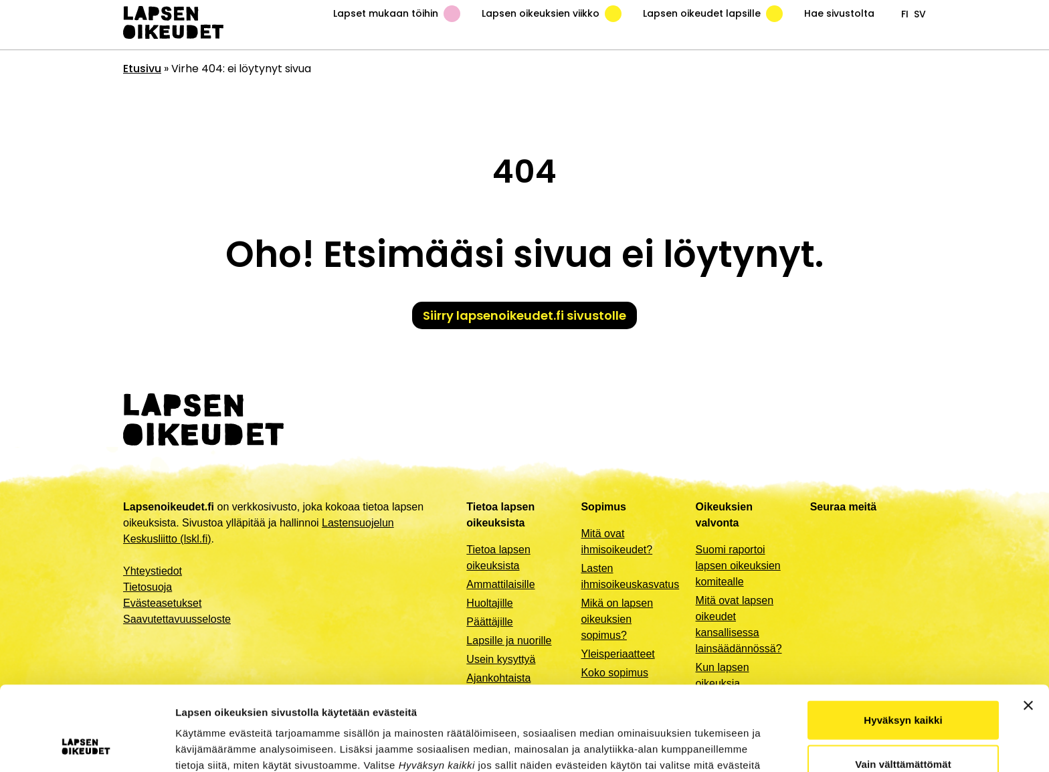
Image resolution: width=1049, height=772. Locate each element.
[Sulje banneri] (1028, 626)
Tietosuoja (147, 587)
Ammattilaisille (500, 584)
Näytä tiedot (715, 745)
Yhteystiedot (152, 571)
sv (920, 14)
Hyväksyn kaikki (903, 640)
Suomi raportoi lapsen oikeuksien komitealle (738, 565)
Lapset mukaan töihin (396, 13)
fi (905, 14)
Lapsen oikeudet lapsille (713, 13)
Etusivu (142, 68)
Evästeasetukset (162, 603)
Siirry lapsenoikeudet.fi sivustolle (524, 315)
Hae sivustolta (839, 13)
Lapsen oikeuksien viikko (552, 13)
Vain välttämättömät (903, 684)
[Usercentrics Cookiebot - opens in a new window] (86, 746)
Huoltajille (489, 603)
